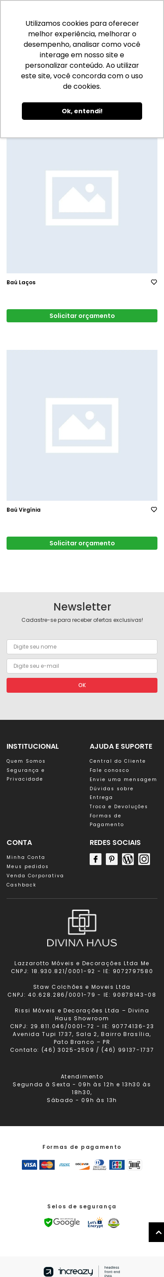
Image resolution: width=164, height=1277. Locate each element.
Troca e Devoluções (119, 806)
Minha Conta (26, 857)
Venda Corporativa (35, 875)
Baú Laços (21, 282)
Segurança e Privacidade (26, 774)
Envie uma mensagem (123, 779)
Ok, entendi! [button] (82, 111)
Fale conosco (109, 770)
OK (82, 685)
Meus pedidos (28, 866)
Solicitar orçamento (82, 315)
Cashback (21, 885)
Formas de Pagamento (107, 820)
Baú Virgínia (24, 509)
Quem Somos (26, 761)
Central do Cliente (118, 761)
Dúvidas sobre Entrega (112, 793)
